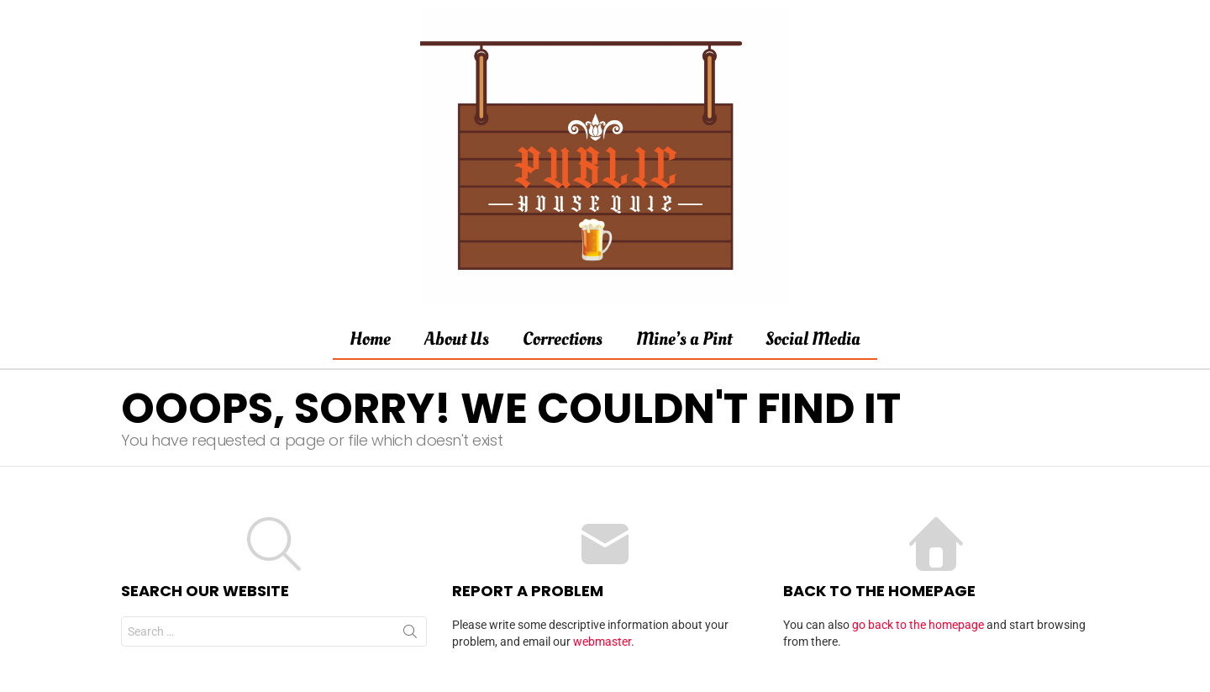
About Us (456, 338)
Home (370, 338)
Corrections (562, 338)
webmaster (602, 641)
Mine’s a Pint (684, 338)
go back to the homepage (918, 624)
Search (410, 634)
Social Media (812, 338)
